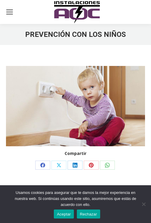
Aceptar (64, 214)
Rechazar (88, 214)
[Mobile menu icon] (9, 12)
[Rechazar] (144, 204)
